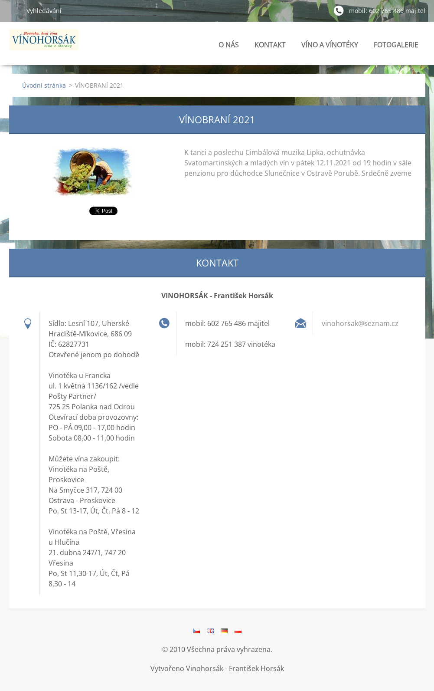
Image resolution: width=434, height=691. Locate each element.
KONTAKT (270, 44)
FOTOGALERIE (396, 47)
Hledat (14, 10)
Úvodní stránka (44, 85)
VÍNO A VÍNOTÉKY (330, 47)
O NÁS (229, 44)
